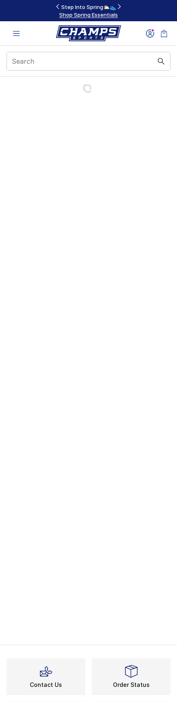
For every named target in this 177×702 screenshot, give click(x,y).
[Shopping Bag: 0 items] (164, 33)
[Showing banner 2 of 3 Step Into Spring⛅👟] (88, 11)
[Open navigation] (16, 33)
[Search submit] (161, 61)
